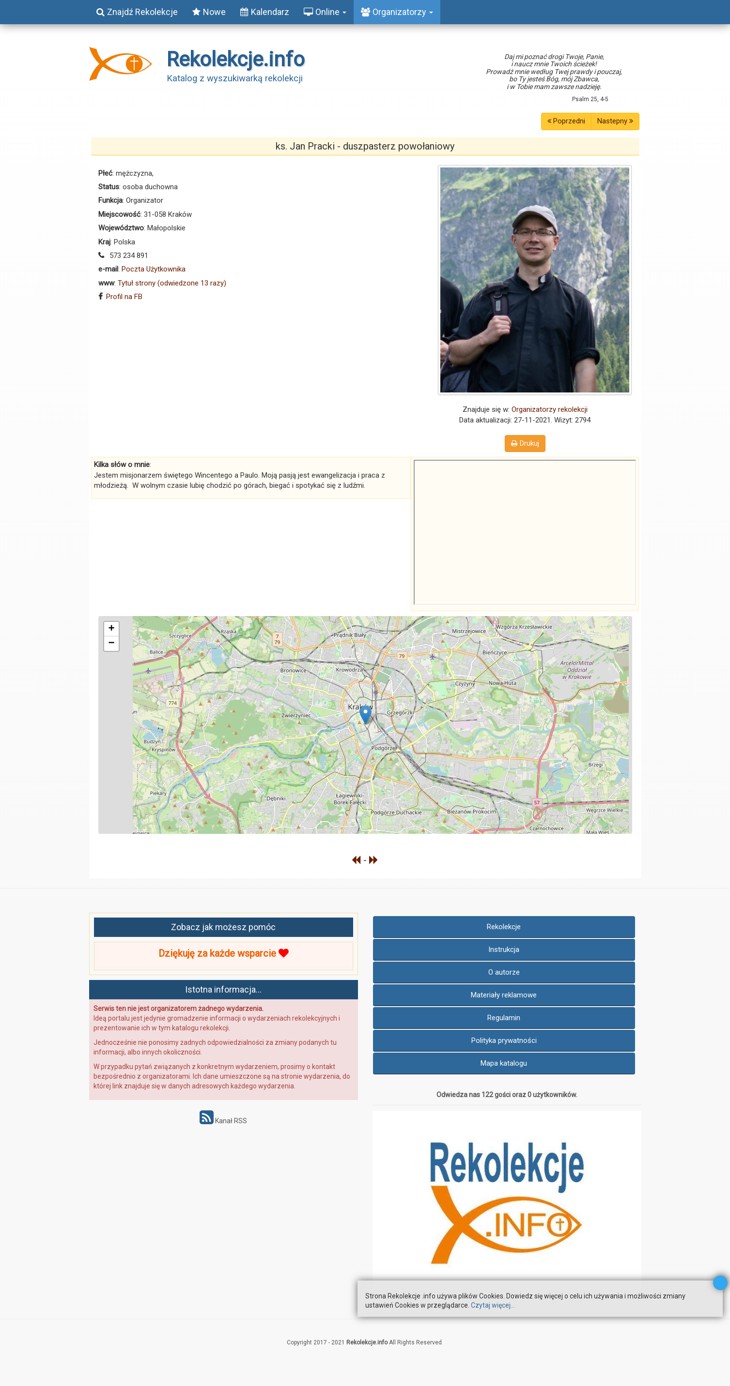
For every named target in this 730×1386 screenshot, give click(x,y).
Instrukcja (503, 949)
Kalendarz (264, 12)
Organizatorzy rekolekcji (550, 409)
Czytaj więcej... (493, 1305)
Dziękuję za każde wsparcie (223, 953)
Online (325, 12)
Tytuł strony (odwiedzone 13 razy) (172, 283)
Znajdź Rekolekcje (137, 12)
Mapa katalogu (504, 1063)
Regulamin (503, 1017)
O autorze (504, 972)
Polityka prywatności (504, 1040)
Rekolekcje (504, 926)
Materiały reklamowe (504, 995)
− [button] (111, 643)
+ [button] (111, 629)
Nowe (209, 12)
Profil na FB (124, 296)
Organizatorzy (397, 12)
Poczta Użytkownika (154, 269)
